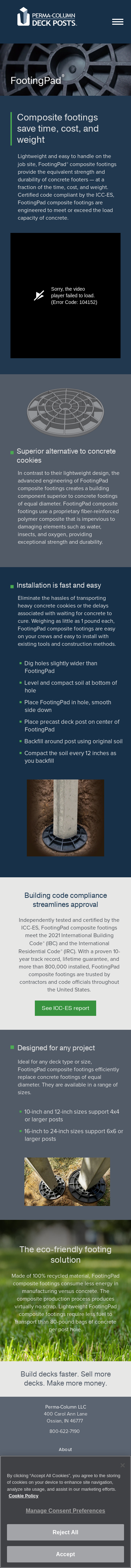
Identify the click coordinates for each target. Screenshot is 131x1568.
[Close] (122, 1465)
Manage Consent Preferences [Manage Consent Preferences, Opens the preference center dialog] (65, 1511)
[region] (65, 1512)
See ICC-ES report (65, 1008)
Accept (65, 1554)
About (65, 1450)
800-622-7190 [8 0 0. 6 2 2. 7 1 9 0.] (64, 1431)
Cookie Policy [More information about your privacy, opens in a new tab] (23, 1495)
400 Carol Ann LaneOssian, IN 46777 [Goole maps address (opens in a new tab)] (65, 1417)
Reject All (65, 1532)
